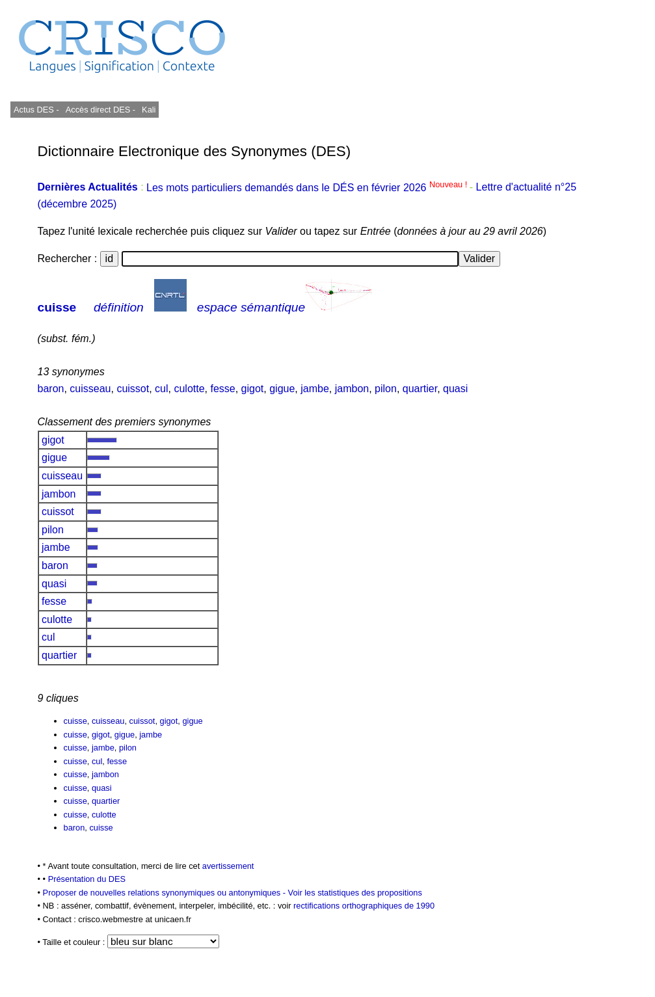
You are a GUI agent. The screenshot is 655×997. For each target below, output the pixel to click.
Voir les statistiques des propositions (355, 892)
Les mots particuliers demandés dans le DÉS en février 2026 (308, 187)
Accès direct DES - (100, 109)
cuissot (132, 388)
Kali (148, 109)
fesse (222, 388)
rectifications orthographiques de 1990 (363, 906)
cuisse (57, 307)
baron (51, 388)
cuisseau (90, 388)
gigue (282, 388)
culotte (189, 388)
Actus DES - (36, 109)
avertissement (228, 866)
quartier (420, 388)
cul (161, 388)
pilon (386, 388)
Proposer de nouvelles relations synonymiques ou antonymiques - (165, 892)
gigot (252, 388)
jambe (315, 388)
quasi (455, 388)
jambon (352, 388)
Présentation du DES (87, 879)
